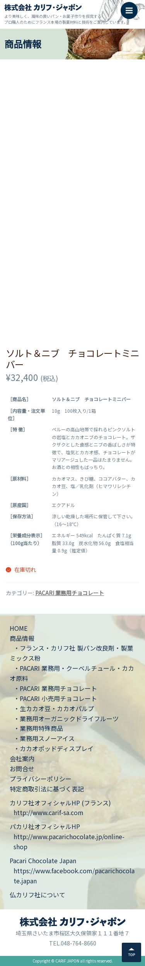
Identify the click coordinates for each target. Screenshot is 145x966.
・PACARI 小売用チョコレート (55, 698)
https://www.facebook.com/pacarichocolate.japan (74, 875)
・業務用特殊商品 (38, 728)
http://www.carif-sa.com (49, 812)
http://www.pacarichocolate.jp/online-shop (69, 841)
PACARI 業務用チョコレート (69, 593)
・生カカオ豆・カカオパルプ (54, 708)
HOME (18, 628)
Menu (132, 6)
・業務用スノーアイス (44, 738)
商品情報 (22, 638)
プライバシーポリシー (41, 778)
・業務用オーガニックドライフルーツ (66, 718)
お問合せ (22, 768)
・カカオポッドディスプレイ (54, 748)
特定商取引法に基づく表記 (47, 788)
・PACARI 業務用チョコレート (55, 688)
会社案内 (22, 758)
